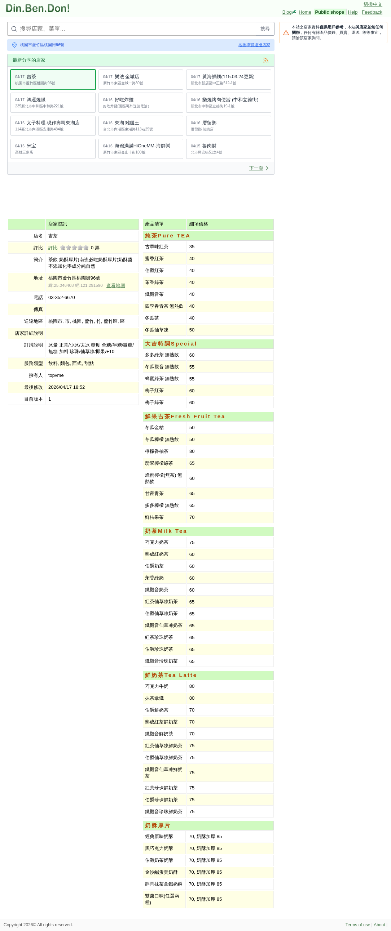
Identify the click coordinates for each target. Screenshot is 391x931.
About (379, 924)
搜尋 (265, 28)
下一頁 (259, 168)
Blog (287, 12)
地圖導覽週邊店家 (254, 45)
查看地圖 (115, 285)
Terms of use (358, 924)
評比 (53, 247)
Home (305, 12)
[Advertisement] (138, 196)
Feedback (372, 12)
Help (353, 12)
